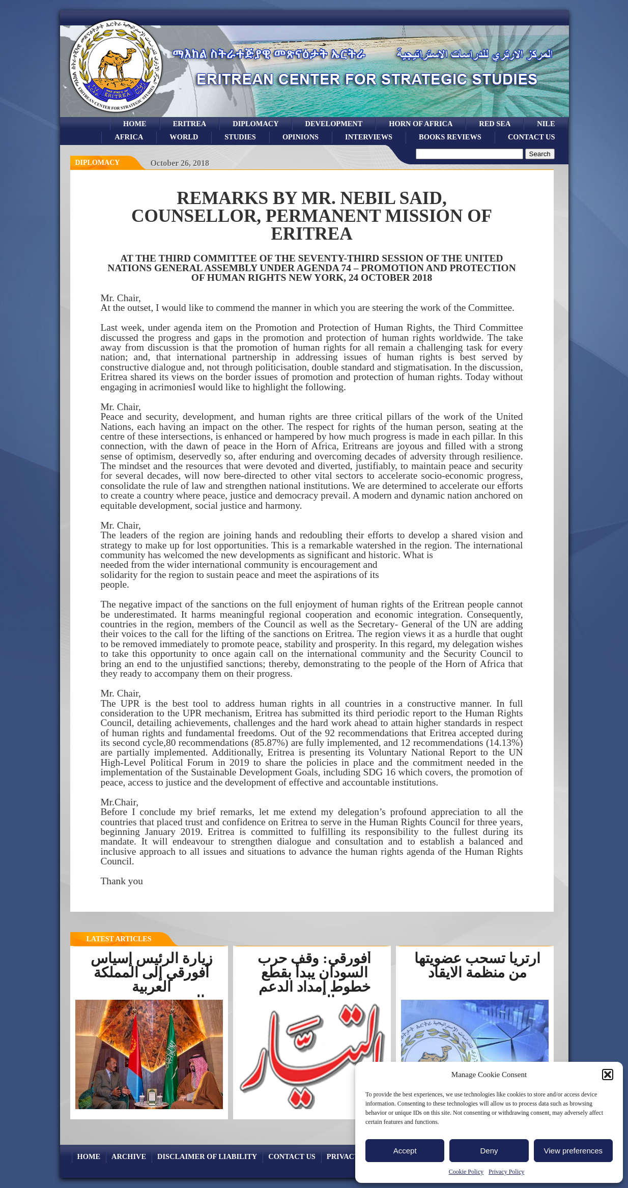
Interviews (368, 137)
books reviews (450, 137)
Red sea (494, 124)
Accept (405, 1150)
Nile (546, 124)
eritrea (190, 124)
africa (129, 137)
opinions (300, 137)
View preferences (573, 1150)
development (334, 124)
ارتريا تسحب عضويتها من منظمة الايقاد (477, 965)
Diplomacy (255, 124)
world (183, 137)
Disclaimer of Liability (207, 1156)
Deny (489, 1150)
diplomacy (97, 162)
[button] (608, 1074)
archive (128, 1156)
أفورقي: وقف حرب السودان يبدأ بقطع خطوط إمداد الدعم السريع (314, 979)
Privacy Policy (506, 1171)
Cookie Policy (466, 1171)
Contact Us (531, 137)
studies (240, 137)
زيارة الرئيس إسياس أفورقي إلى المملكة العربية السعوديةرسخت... (152, 979)
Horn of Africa (420, 124)
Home (135, 124)
